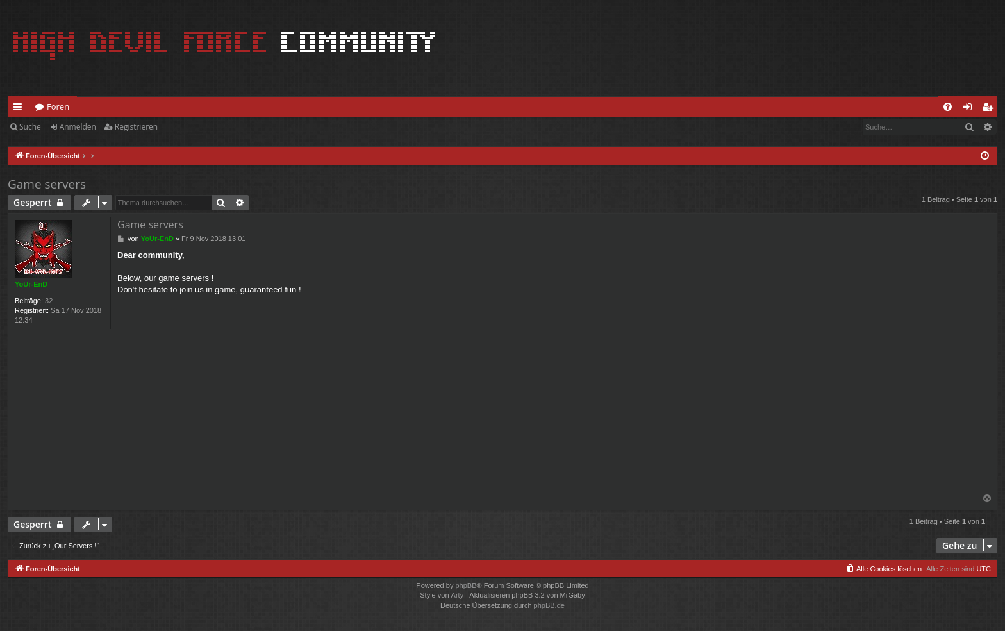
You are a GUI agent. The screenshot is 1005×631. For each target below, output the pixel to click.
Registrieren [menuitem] (990, 109)
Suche (30, 126)
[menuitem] (948, 106)
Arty (457, 595)
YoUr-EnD (31, 284)
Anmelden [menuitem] (971, 109)
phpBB (465, 585)
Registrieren (136, 126)
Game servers (47, 184)
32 (49, 301)
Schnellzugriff (20, 109)
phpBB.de (549, 605)
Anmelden (78, 126)
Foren (58, 106)
